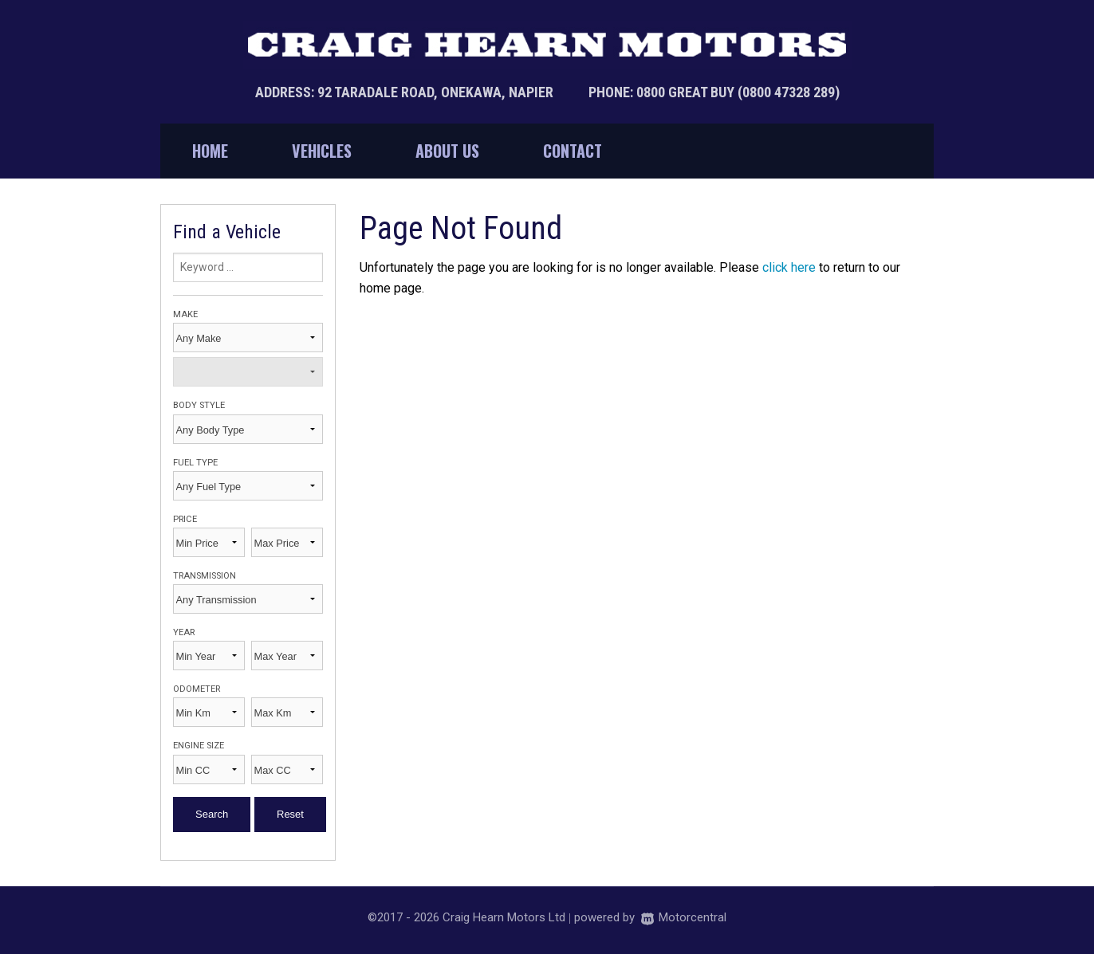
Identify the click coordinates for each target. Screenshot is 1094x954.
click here (789, 267)
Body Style (199, 405)
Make (185, 314)
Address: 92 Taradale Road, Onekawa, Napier (406, 92)
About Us (447, 151)
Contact (572, 151)
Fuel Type (195, 462)
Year (184, 632)
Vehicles (322, 151)
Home (210, 151)
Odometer (196, 689)
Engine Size (198, 745)
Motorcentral (683, 917)
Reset (290, 814)
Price (185, 519)
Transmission (204, 576)
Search (211, 814)
